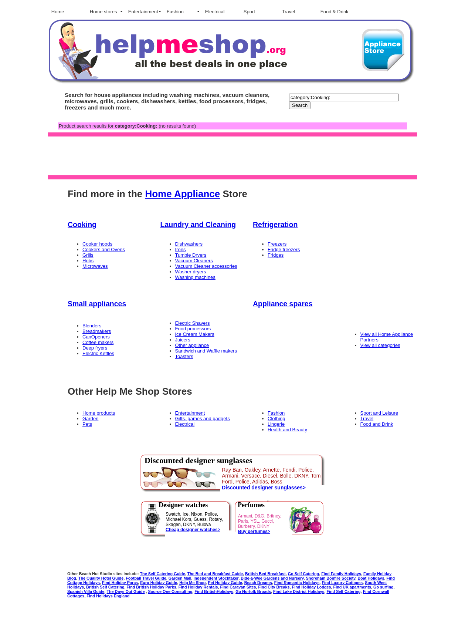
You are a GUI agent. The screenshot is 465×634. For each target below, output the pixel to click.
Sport (249, 11)
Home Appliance (182, 193)
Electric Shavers (192, 323)
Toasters (184, 356)
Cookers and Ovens (103, 249)
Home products (98, 413)
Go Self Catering (303, 573)
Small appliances (97, 304)
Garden (90, 418)
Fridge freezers (284, 249)
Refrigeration (275, 224)
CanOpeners (96, 337)
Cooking (82, 224)
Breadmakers (96, 331)
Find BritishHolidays (213, 591)
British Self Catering (105, 587)
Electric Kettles (98, 353)
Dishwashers (189, 244)
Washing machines (195, 277)
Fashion (175, 11)
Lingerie (276, 424)
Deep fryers (94, 348)
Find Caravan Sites (238, 587)
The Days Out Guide (125, 591)
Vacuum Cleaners (194, 260)
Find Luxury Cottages (342, 582)
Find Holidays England (107, 596)
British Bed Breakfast (265, 573)
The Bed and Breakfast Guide (215, 573)
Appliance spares (282, 304)
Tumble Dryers (191, 255)
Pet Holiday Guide (225, 582)
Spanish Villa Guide (85, 591)
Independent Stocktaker (216, 578)
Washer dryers (190, 271)
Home (57, 11)
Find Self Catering (343, 591)
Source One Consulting (170, 591)
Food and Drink (376, 424)
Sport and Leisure (379, 413)
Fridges (276, 255)
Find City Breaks (274, 587)
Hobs (88, 260)
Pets (87, 424)
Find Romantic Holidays (297, 582)
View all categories (380, 345)
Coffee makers (97, 342)
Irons (180, 249)
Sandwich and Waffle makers (206, 351)
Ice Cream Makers (194, 334)
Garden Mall (180, 578)
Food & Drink (334, 11)
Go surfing (383, 587)
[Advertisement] (231, 155)
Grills (88, 255)
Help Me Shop (192, 582)
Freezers (277, 244)
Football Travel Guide (146, 578)
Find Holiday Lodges (311, 587)
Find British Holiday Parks (151, 587)
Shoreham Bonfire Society (331, 578)
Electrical (215, 11)
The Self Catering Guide (162, 573)
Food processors (193, 328)
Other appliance (192, 345)
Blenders (91, 325)
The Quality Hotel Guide (100, 578)
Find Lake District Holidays (298, 591)
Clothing (276, 418)
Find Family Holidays (341, 573)
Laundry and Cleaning (198, 224)
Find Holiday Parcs (120, 582)
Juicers (182, 340)
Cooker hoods (97, 244)
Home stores (103, 11)
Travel (288, 11)
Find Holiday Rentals (198, 587)
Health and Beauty (287, 429)
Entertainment (143, 11)
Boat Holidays (371, 578)
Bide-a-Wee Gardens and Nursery (272, 578)
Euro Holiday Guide (158, 582)
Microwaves (95, 266)
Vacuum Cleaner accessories (206, 266)
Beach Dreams (258, 582)
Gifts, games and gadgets (202, 418)
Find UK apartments (352, 587)
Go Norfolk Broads (253, 591)
